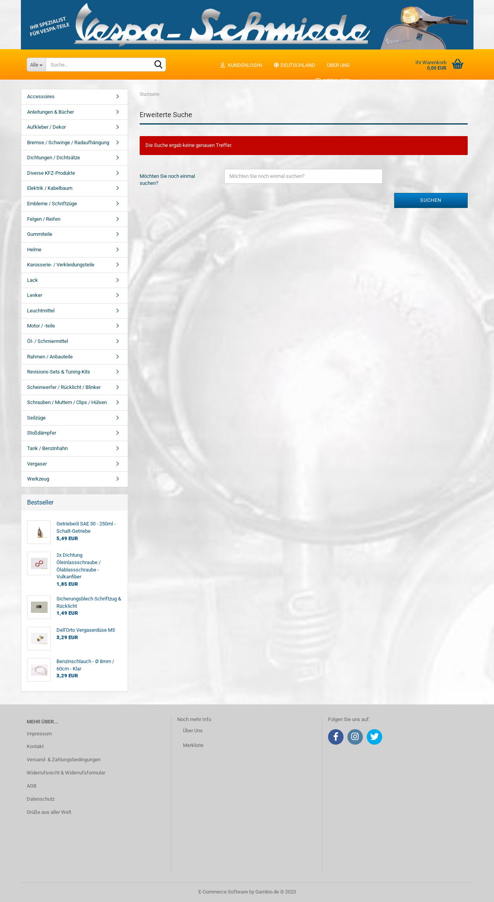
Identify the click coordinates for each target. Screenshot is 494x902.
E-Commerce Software (223, 892)
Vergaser (37, 464)
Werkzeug (38, 479)
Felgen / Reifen (43, 219)
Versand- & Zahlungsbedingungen (64, 759)
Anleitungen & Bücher (50, 112)
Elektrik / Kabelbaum (49, 188)
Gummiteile (39, 234)
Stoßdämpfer (41, 433)
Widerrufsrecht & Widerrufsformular (66, 773)
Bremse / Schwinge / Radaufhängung (68, 142)
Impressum (39, 734)
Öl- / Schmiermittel (47, 341)
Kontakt (35, 746)
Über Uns (193, 730)
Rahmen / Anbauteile (50, 357)
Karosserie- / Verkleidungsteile (60, 265)
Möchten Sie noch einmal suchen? (167, 179)
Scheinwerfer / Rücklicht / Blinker (64, 387)
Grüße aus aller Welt (49, 812)
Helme (34, 249)
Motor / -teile (41, 326)
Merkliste (332, 81)
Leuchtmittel (41, 311)
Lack (32, 280)
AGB (31, 786)
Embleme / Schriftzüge (52, 203)
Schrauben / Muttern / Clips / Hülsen (67, 402)
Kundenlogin (241, 65)
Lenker (34, 295)
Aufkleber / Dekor (46, 127)
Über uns (338, 65)
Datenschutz (41, 799)
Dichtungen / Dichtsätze (53, 157)
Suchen (430, 200)
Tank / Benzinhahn (47, 448)
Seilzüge (36, 418)
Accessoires (41, 96)
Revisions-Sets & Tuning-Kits (58, 372)
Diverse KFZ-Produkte (51, 173)
